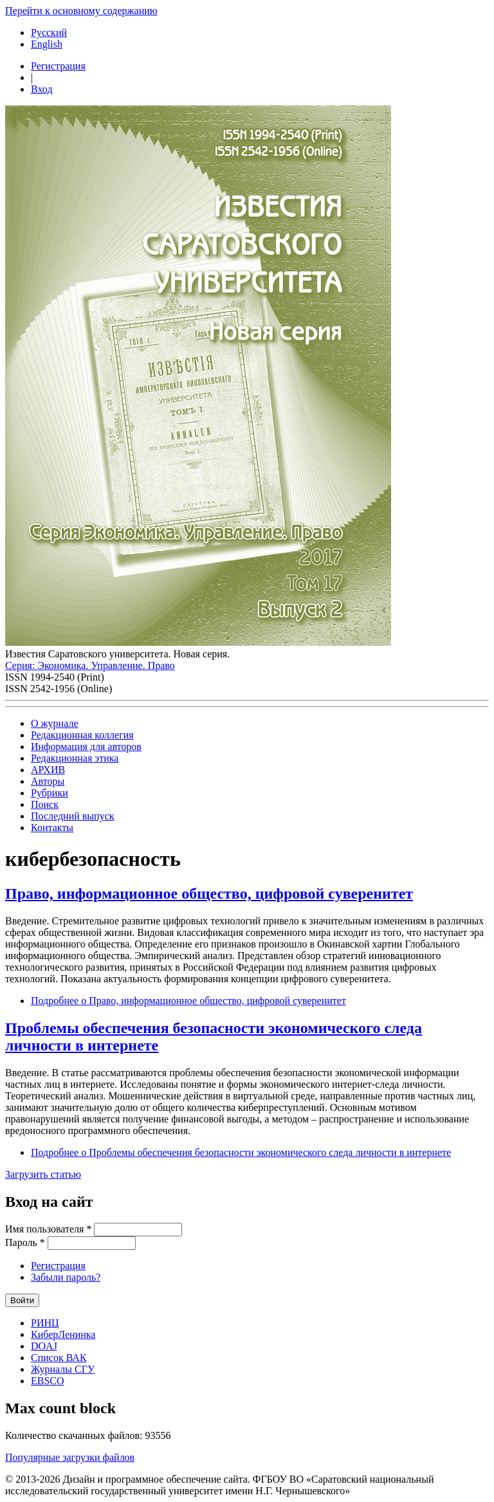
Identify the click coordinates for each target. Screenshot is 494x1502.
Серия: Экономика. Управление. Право (90, 665)
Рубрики (49, 792)
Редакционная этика (74, 758)
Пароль (25, 1242)
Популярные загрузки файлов (69, 1457)
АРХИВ (48, 769)
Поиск (45, 804)
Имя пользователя (48, 1228)
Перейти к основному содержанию (81, 10)
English (46, 44)
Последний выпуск (72, 816)
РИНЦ (45, 1322)
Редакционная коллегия (82, 734)
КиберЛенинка (63, 1334)
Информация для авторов (86, 746)
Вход (42, 89)
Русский (49, 32)
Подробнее (188, 1000)
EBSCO (47, 1380)
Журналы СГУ (63, 1369)
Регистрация (58, 65)
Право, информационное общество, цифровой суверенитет (209, 893)
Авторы (47, 781)
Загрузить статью (43, 1174)
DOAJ (44, 1346)
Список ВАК (59, 1357)
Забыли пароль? (65, 1277)
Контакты (52, 827)
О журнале (54, 723)
